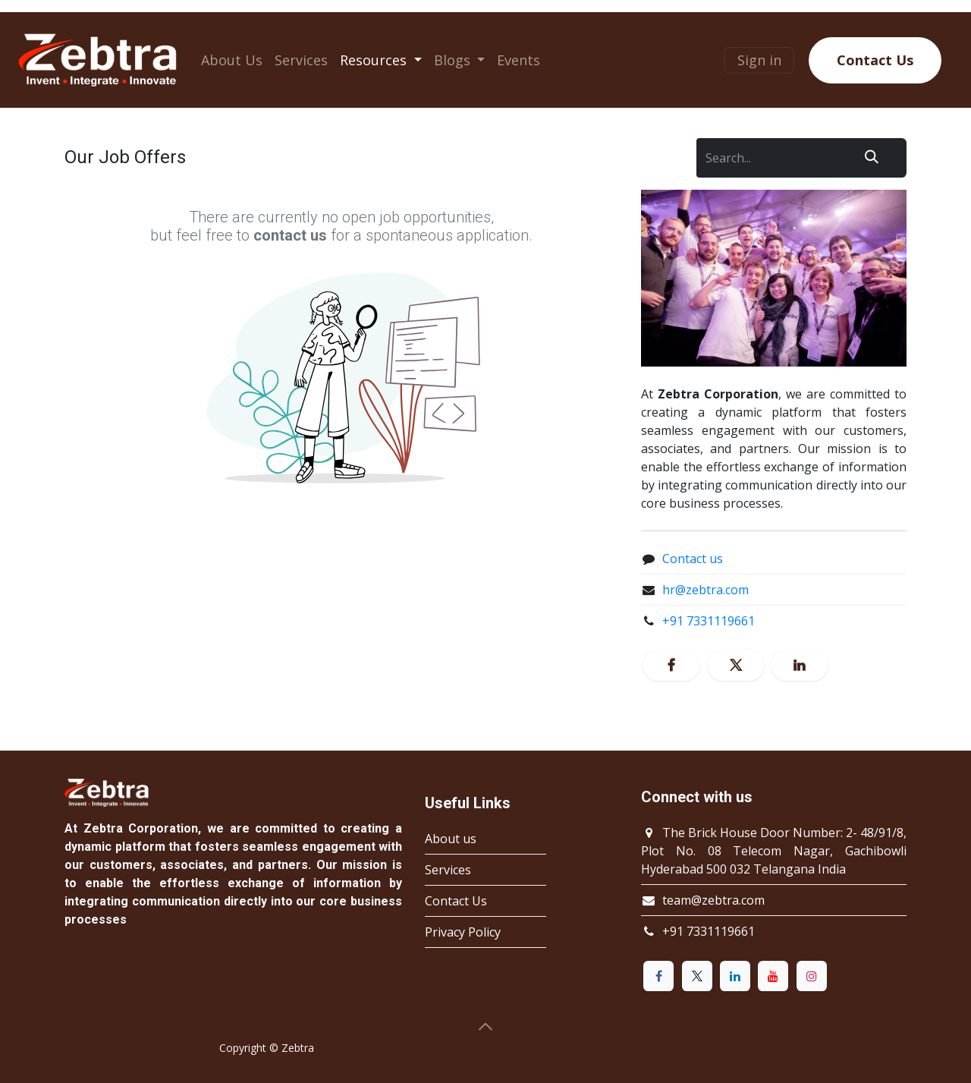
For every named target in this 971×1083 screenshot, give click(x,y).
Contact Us (875, 60)
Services (448, 869)
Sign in (759, 60)
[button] (485, 1027)
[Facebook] (671, 665)
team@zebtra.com (713, 900)
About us (450, 838)
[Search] (872, 158)
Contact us (692, 558)
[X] (736, 665)
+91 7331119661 (708, 620)
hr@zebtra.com (705, 589)
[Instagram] (812, 976)
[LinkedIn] (799, 665)
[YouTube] (773, 976)
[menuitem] (232, 60)
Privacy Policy (463, 932)
